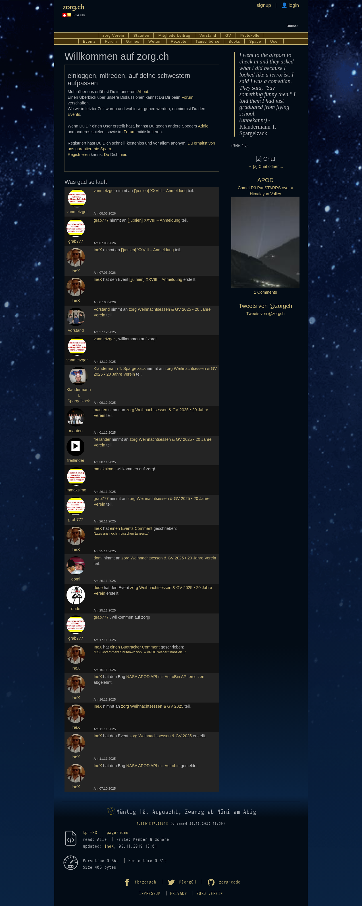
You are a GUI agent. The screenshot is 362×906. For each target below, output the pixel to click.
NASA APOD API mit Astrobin (153, 765)
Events (89, 41)
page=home (117, 832)
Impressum (150, 893)
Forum (111, 41)
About (143, 91)
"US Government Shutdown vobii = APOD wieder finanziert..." (139, 652)
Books (234, 41)
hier (123, 154)
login (293, 5)
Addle (203, 126)
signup (264, 5)
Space (255, 41)
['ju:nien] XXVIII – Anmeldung (160, 190)
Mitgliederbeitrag (174, 35)
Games (133, 41)
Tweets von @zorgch (265, 306)
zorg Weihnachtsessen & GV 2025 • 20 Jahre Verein (169, 558)
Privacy (178, 893)
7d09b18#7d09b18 (152, 823)
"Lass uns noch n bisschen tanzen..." (121, 534)
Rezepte (178, 41)
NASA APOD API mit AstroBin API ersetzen (165, 676)
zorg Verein (113, 35)
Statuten (141, 35)
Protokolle (249, 35)
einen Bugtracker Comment (135, 647)
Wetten (155, 41)
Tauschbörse (207, 41)
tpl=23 (90, 832)
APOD (265, 180)
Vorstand (207, 35)
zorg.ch (73, 6)
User (274, 41)
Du (106, 154)
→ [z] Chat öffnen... (265, 166)
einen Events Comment (131, 528)
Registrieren (79, 154)
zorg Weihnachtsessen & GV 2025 (152, 706)
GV (228, 35)
